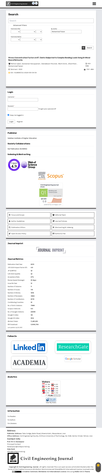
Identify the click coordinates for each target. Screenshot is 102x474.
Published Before (16, 37)
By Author (54, 29)
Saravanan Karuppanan (31, 64)
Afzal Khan (72, 64)
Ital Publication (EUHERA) (17, 149)
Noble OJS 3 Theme (82, 472)
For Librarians (12, 423)
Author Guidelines (17, 221)
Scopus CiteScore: (14, 309)
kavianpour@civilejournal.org (18, 447)
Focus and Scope (16, 214)
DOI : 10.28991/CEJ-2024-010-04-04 (23, 73)
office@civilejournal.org (16, 452)
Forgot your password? (47, 109)
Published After (15, 29)
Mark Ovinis (63, 64)
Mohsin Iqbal (16, 64)
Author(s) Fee (59, 233)
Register (20, 122)
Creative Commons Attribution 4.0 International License (44, 472)
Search (89, 48)
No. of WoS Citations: (15, 305)
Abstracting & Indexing (63, 227)
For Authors (11, 420)
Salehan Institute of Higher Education (22, 138)
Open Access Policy (17, 233)
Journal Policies (60, 221)
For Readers (12, 416)
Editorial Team (59, 214)
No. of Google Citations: (16, 312)
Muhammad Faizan (15, 66)
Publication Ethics (17, 227)
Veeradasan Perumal (49, 64)
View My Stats (51, 403)
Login (11, 122)
